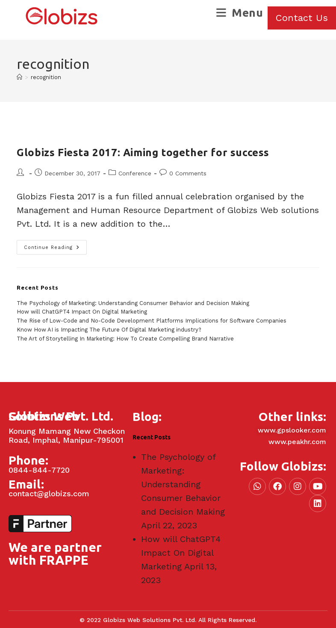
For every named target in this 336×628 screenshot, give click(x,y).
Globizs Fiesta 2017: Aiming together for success (143, 152)
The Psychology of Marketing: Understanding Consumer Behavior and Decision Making (133, 303)
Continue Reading (55, 245)
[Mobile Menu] (239, 12)
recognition (46, 77)
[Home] (19, 77)
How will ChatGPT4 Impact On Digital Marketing (82, 311)
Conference (134, 173)
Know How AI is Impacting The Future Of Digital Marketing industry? (109, 329)
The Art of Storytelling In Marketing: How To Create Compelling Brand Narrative (125, 338)
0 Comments (187, 173)
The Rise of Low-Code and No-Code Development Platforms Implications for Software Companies (151, 320)
